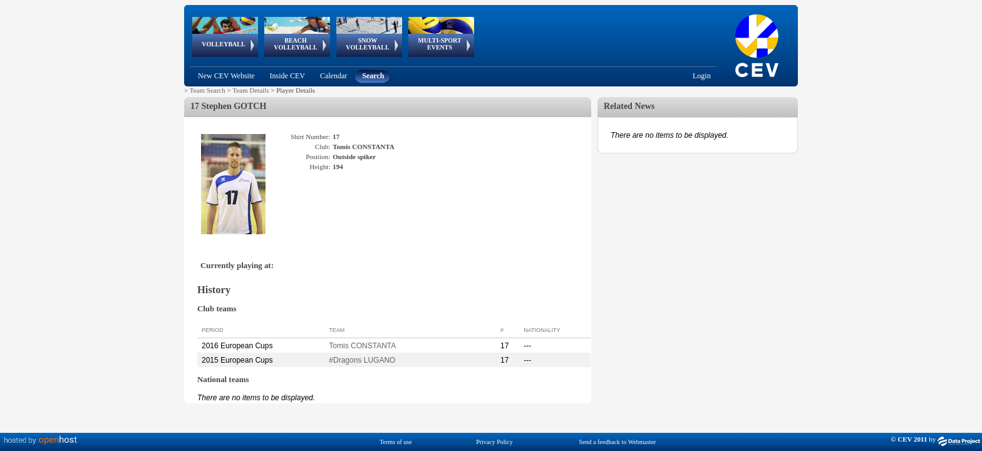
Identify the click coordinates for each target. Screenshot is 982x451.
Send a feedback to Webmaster (617, 441)
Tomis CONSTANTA (362, 345)
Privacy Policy (494, 441)
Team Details (250, 90)
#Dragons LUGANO (362, 360)
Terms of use (396, 441)
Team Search (207, 90)
